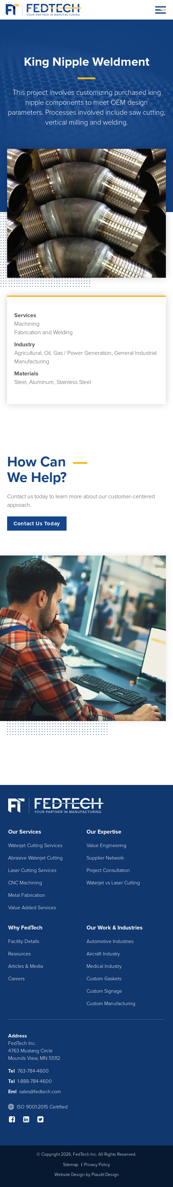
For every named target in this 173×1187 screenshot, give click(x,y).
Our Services (24, 831)
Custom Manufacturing (110, 1004)
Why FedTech (25, 927)
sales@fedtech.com (40, 1092)
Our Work (98, 927)
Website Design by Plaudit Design (86, 1174)
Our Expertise (103, 831)
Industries (130, 927)
